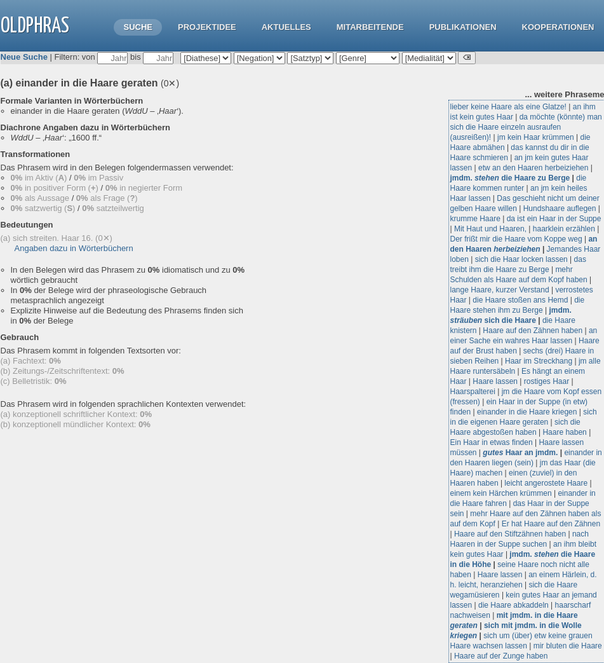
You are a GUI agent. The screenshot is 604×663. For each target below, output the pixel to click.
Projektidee (207, 27)
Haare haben (564, 432)
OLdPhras (35, 26)
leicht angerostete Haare (545, 483)
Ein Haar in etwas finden (491, 442)
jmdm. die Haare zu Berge (510, 178)
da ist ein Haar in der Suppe (554, 218)
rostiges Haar (546, 381)
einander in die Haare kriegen (527, 411)
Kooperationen (558, 27)
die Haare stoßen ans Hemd (520, 300)
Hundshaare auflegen (559, 208)
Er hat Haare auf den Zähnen (551, 523)
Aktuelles (286, 27)
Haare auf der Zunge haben (500, 656)
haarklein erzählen (564, 228)
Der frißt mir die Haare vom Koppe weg (516, 239)
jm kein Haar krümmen (535, 137)
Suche (137, 27)
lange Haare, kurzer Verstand (499, 289)
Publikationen (463, 27)
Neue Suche (24, 57)
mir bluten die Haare (568, 645)
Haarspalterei (472, 391)
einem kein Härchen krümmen (501, 493)
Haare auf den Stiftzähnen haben (510, 534)
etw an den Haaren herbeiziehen (533, 167)
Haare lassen (495, 381)
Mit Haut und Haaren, (490, 228)
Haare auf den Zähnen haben (532, 330)
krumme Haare (475, 218)
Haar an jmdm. (520, 452)
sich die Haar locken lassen (521, 259)
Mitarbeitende (370, 27)
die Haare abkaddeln (513, 605)
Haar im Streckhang (538, 361)
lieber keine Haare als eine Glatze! (508, 106)
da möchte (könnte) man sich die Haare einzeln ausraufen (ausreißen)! (526, 127)
